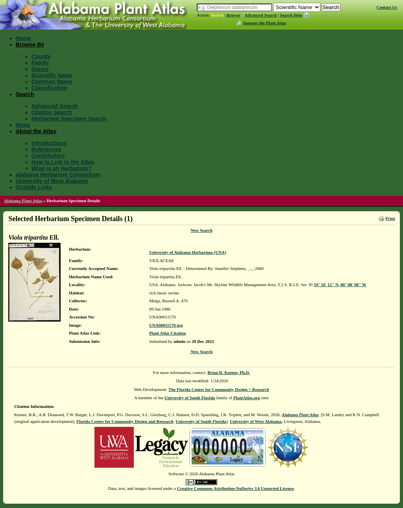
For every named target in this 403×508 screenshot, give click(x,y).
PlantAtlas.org (246, 397)
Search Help (291, 15)
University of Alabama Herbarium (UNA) (187, 252)
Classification (49, 88)
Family (40, 63)
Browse (233, 15)
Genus (40, 69)
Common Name (51, 81)
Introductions (49, 143)
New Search (201, 230)
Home (23, 38)
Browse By (30, 44)
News (23, 125)
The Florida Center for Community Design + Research (218, 389)
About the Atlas (36, 131)
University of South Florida (190, 397)
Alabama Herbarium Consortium (58, 174)
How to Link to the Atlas (62, 162)
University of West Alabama (52, 181)
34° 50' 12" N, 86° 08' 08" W (340, 284)
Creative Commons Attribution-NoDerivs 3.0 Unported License (235, 488)
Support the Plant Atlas (264, 22)
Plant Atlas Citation (167, 333)
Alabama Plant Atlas (23, 200)
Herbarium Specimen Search (69, 118)
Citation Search (51, 112)
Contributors (48, 156)
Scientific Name (51, 75)
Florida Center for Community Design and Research (124, 421)
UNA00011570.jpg (166, 325)
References (46, 149)
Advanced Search (260, 15)
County (40, 56)
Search (217, 15)
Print (390, 218)
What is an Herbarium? (61, 168)
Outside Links (34, 187)
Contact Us (387, 7)
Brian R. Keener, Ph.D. (228, 372)
